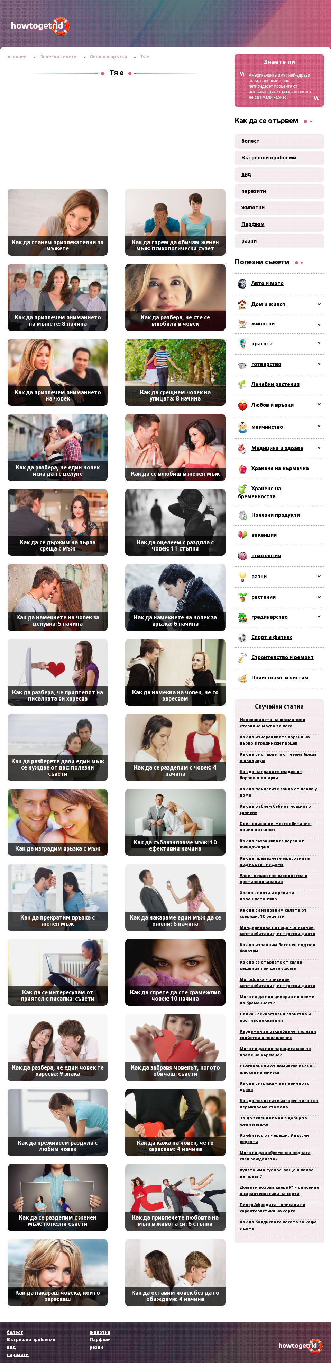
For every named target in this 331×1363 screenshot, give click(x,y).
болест (250, 141)
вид (246, 174)
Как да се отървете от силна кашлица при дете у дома (271, 965)
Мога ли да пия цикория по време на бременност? (277, 1000)
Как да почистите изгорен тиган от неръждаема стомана (279, 1104)
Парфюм (253, 224)
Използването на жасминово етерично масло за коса (272, 723)
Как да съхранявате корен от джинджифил (272, 844)
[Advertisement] (117, 133)
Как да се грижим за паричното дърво (275, 1087)
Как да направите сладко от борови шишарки (271, 775)
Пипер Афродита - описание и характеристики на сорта (272, 1208)
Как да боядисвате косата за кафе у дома (278, 1225)
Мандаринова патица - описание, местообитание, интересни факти (277, 931)
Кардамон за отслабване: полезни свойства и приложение (278, 1035)
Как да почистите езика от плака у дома (278, 792)
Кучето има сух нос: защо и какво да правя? (277, 1173)
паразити (253, 191)
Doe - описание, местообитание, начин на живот (276, 827)
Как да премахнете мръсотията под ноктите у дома (275, 861)
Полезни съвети (58, 57)
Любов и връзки (108, 57)
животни (253, 207)
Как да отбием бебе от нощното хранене (275, 809)
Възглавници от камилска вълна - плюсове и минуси (277, 1069)
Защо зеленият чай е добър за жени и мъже (273, 1121)
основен (17, 57)
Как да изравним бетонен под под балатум (277, 948)
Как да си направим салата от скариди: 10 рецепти (273, 913)
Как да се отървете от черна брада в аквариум (278, 758)
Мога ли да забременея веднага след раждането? (275, 1156)
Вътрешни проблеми (268, 158)
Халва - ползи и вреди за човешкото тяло (267, 896)
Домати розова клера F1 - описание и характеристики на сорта (279, 1191)
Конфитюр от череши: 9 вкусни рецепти (274, 1139)
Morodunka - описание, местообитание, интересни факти (277, 983)
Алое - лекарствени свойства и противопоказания (273, 879)
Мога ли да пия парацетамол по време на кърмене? (275, 1052)
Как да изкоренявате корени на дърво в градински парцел (275, 740)
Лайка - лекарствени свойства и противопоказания (275, 1017)
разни (249, 241)
